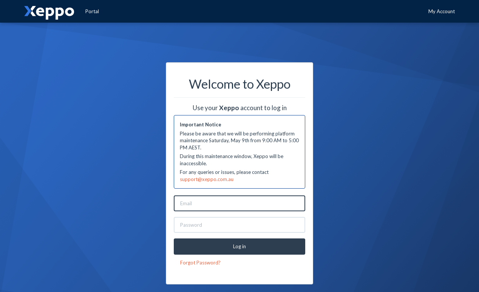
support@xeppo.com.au (206, 179)
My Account (441, 11)
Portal (92, 11)
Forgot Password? (200, 263)
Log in (239, 246)
